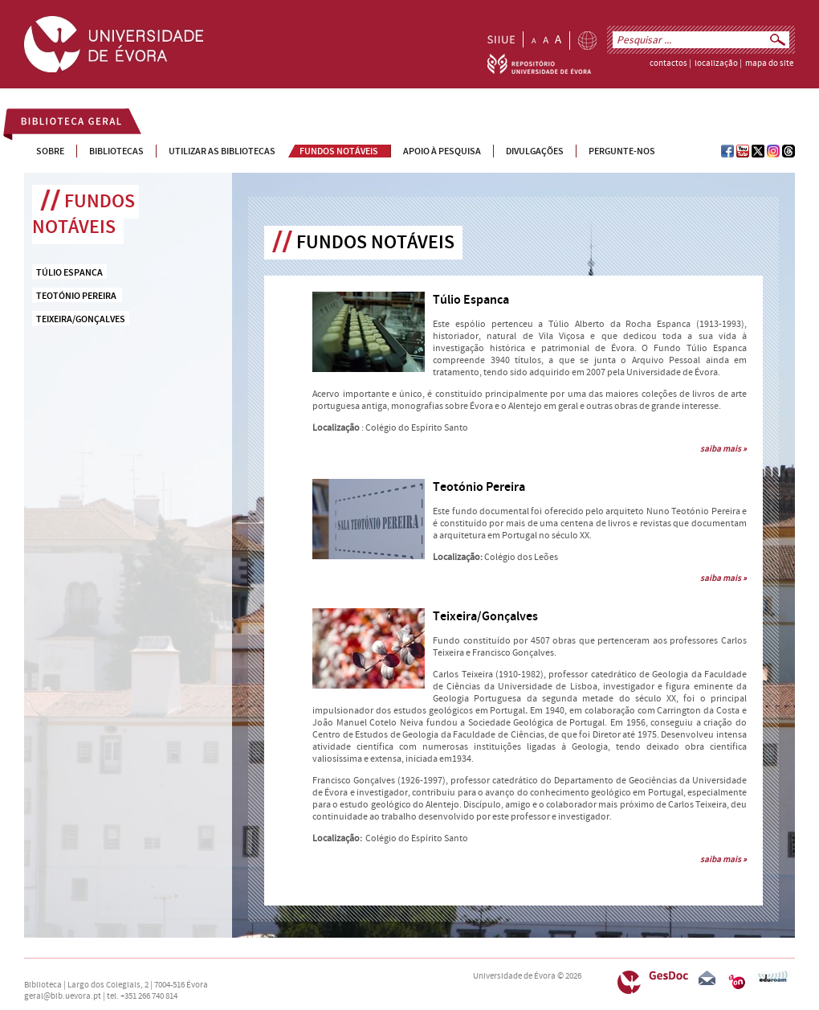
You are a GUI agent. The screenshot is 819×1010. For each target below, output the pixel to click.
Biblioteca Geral (61, 124)
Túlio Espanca (471, 300)
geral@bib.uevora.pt (62, 996)
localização (716, 63)
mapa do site (769, 63)
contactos (668, 63)
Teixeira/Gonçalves (485, 616)
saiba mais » (723, 449)
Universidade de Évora (514, 976)
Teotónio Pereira (479, 487)
